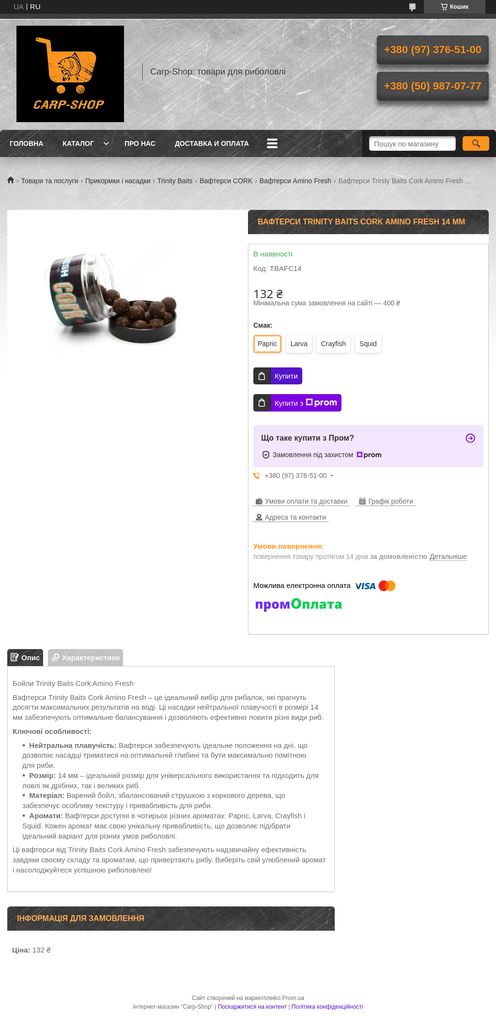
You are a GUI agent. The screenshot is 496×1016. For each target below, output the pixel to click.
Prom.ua (293, 998)
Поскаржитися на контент (252, 1006)
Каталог (78, 143)
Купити (286, 376)
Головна (26, 143)
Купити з (306, 402)
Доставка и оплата (212, 143)
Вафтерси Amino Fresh (295, 181)
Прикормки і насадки (117, 181)
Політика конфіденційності (327, 1006)
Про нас (139, 143)
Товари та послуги (49, 181)
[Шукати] (476, 143)
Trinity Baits (175, 181)
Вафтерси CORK (226, 181)
